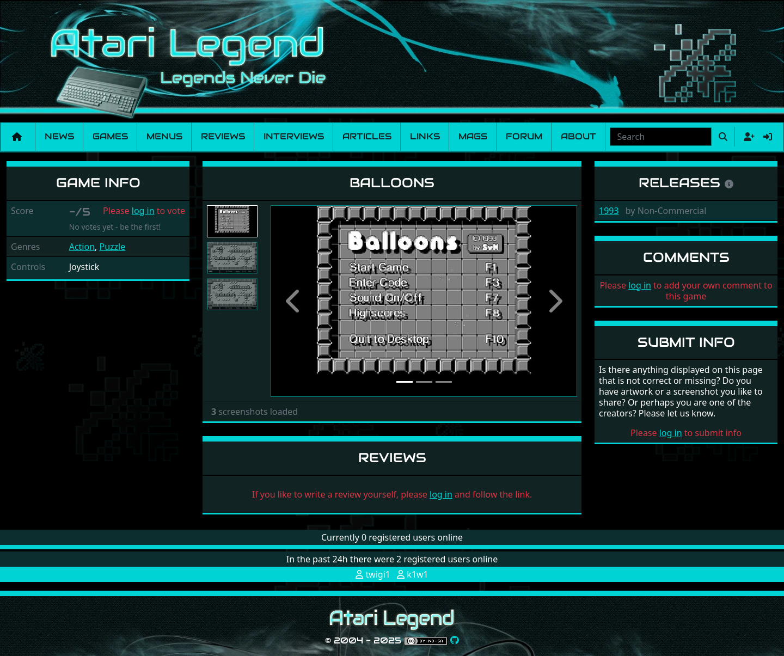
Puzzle (113, 247)
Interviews (294, 136)
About (578, 136)
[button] (293, 301)
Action (82, 247)
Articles (366, 136)
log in (143, 211)
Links (425, 136)
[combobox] (661, 136)
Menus (164, 136)
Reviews (223, 136)
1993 (609, 211)
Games (110, 136)
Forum (524, 136)
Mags (472, 136)
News (59, 136)
